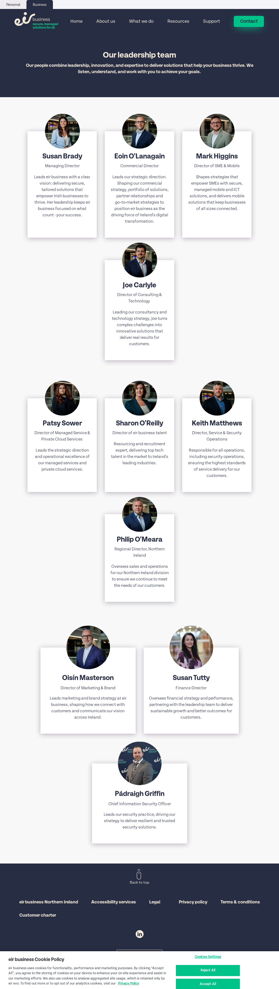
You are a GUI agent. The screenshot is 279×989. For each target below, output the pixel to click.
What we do (141, 21)
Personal (13, 4)
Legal (154, 902)
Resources (178, 21)
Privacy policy (193, 902)
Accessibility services (113, 902)
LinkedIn (140, 934)
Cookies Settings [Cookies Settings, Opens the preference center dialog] (208, 957)
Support (211, 21)
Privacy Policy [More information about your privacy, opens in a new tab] (128, 984)
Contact (249, 21)
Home (76, 21)
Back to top (139, 882)
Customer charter (37, 915)
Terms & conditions (240, 902)
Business (40, 4)
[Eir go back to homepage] (36, 21)
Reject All (207, 970)
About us (105, 21)
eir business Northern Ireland (48, 902)
